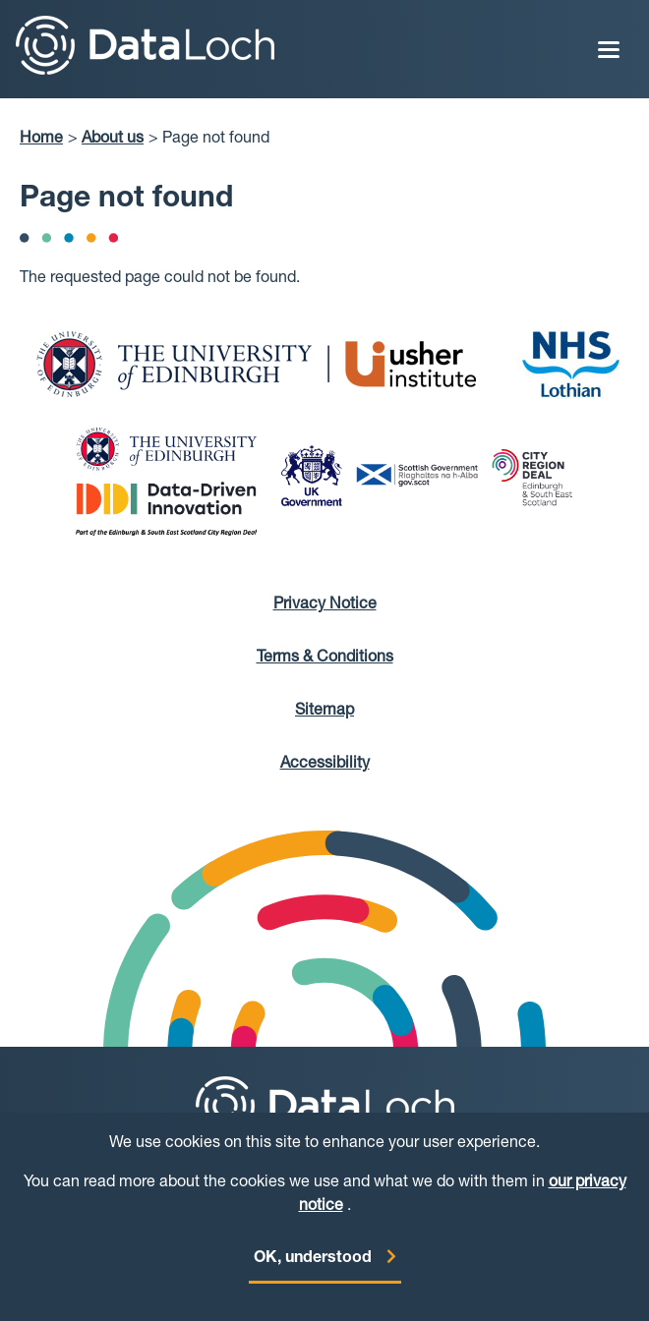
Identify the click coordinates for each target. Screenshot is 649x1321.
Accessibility (325, 765)
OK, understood (313, 1268)
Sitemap (324, 711)
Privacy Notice (325, 605)
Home (41, 139)
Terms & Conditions (325, 658)
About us (113, 139)
